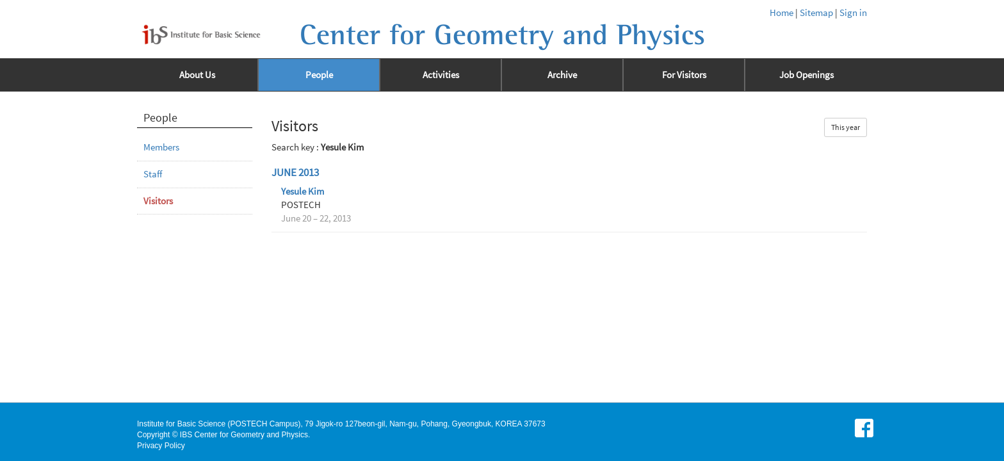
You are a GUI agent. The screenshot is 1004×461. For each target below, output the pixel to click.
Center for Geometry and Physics (502, 35)
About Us (197, 75)
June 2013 (295, 172)
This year (845, 127)
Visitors (158, 201)
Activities (441, 75)
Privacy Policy (161, 445)
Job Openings (806, 75)
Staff (152, 174)
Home (781, 13)
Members (161, 147)
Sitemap (816, 13)
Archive (562, 75)
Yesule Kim (302, 191)
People (319, 75)
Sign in (853, 13)
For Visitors (684, 75)
